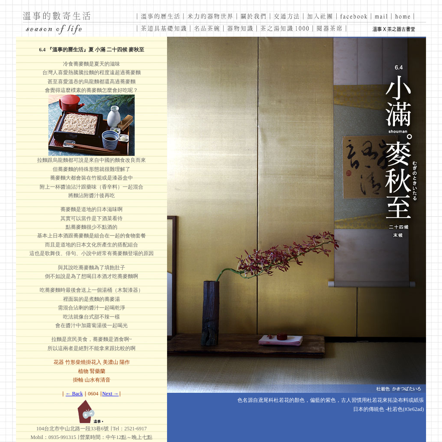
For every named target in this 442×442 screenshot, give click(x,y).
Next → (110, 394)
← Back (74, 394)
